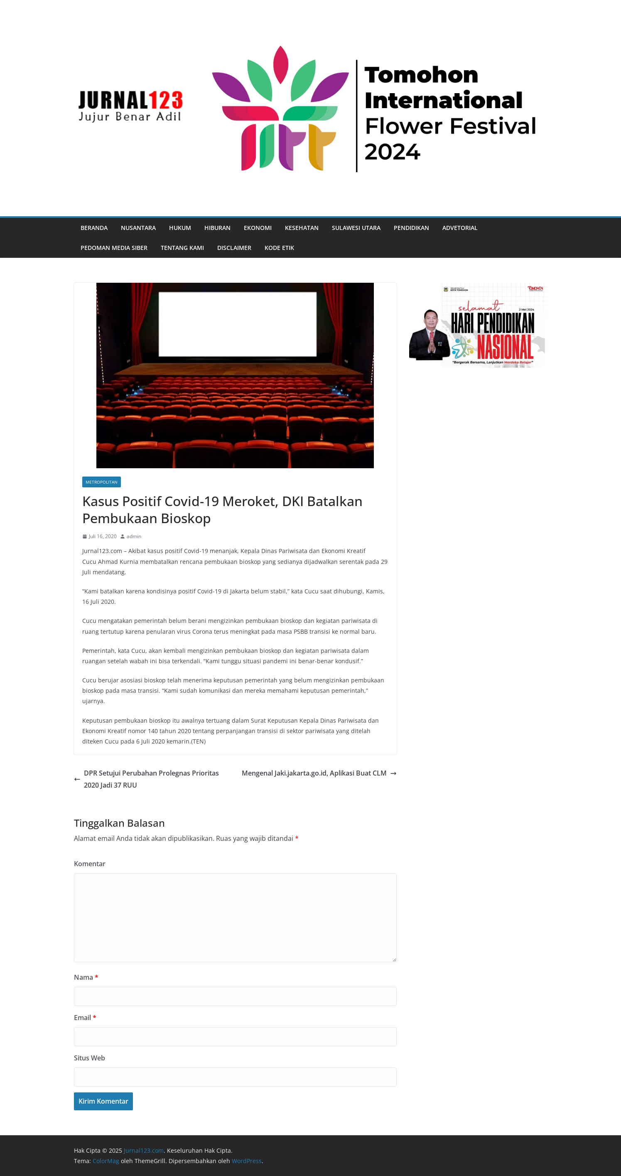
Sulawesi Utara (356, 228)
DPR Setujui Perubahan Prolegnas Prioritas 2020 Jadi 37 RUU (146, 779)
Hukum (180, 228)
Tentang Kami (182, 248)
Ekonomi (258, 228)
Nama (86, 977)
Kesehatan (302, 228)
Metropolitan (102, 482)
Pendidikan (411, 228)
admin (134, 536)
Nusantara (138, 228)
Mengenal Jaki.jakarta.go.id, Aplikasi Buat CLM (319, 773)
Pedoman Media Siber (114, 248)
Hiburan (217, 228)
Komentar (90, 863)
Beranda (94, 228)
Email (85, 1017)
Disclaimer (234, 248)
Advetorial (460, 228)
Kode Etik (279, 248)
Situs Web (89, 1057)
